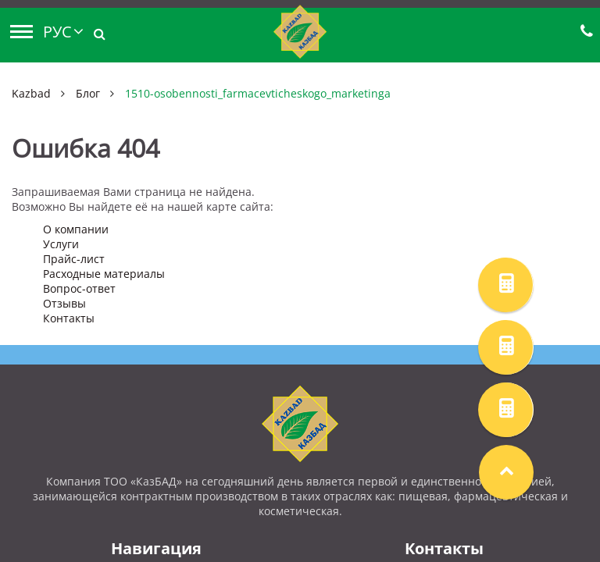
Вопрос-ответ (79, 288)
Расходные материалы (104, 273)
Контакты (69, 318)
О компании (76, 229)
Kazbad (31, 93)
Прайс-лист (74, 258)
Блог (88, 93)
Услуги (61, 244)
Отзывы (64, 303)
